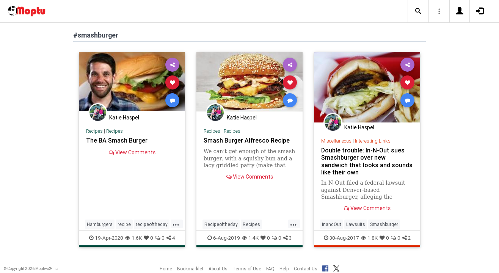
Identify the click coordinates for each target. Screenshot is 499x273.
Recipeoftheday (221, 224)
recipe (124, 224)
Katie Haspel (124, 117)
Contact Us (305, 268)
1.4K (250, 237)
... (176, 224)
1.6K (133, 237)
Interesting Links (373, 141)
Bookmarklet (190, 268)
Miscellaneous (336, 141)
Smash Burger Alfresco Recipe (247, 140)
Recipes (94, 131)
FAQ (270, 268)
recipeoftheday (152, 224)
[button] (418, 11)
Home (166, 268)
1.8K (369, 237)
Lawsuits (355, 224)
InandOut (331, 224)
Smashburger (384, 224)
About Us (218, 268)
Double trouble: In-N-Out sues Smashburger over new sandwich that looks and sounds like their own (367, 161)
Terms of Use (246, 268)
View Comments (132, 152)
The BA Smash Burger (117, 140)
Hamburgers (100, 224)
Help (284, 268)
